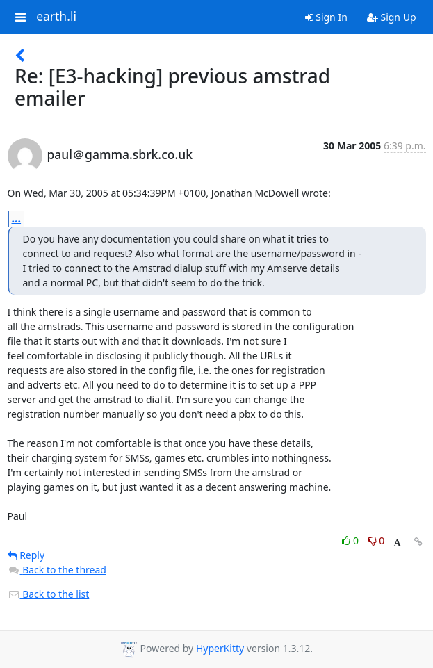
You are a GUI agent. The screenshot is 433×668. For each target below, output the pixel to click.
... (17, 218)
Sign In (326, 17)
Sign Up (391, 17)
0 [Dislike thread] (376, 540)
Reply (26, 555)
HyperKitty (220, 648)
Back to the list (49, 594)
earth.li (56, 16)
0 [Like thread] (351, 540)
